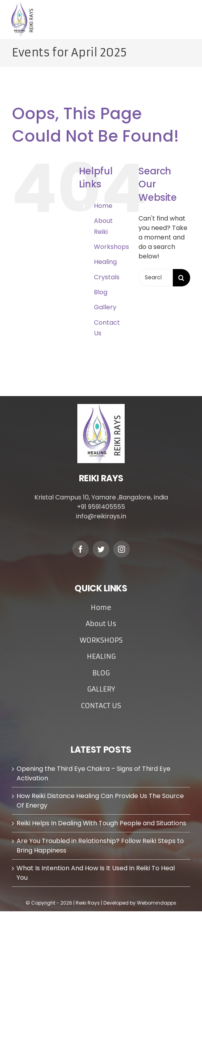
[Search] (181, 277)
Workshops (111, 246)
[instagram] (121, 549)
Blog (100, 292)
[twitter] (101, 549)
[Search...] (155, 277)
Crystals (107, 277)
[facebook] (80, 549)
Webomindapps (156, 902)
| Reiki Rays (87, 902)
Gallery (105, 307)
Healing (105, 261)
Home (103, 205)
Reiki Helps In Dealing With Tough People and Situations (101, 823)
